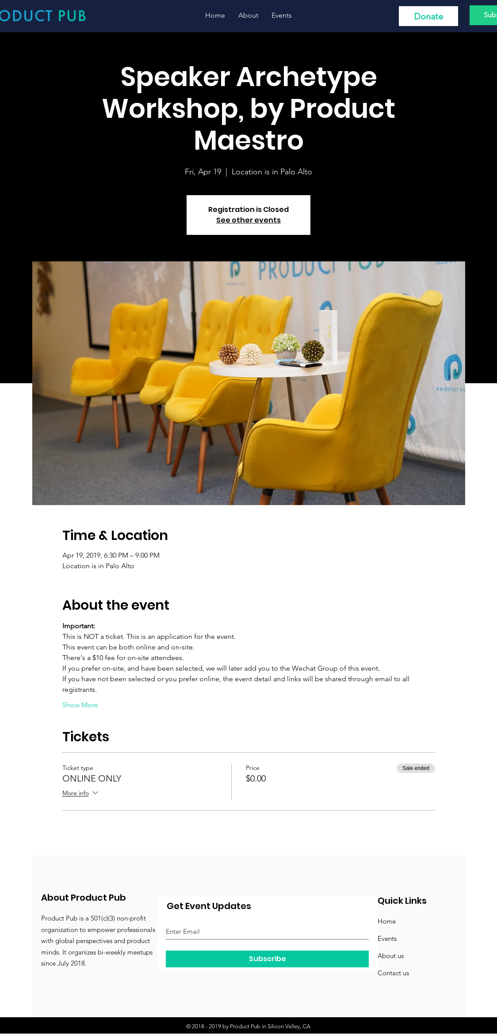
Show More (80, 705)
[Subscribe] (267, 959)
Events (387, 938)
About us (391, 955)
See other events (248, 220)
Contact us (393, 973)
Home (387, 921)
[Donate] (428, 16)
